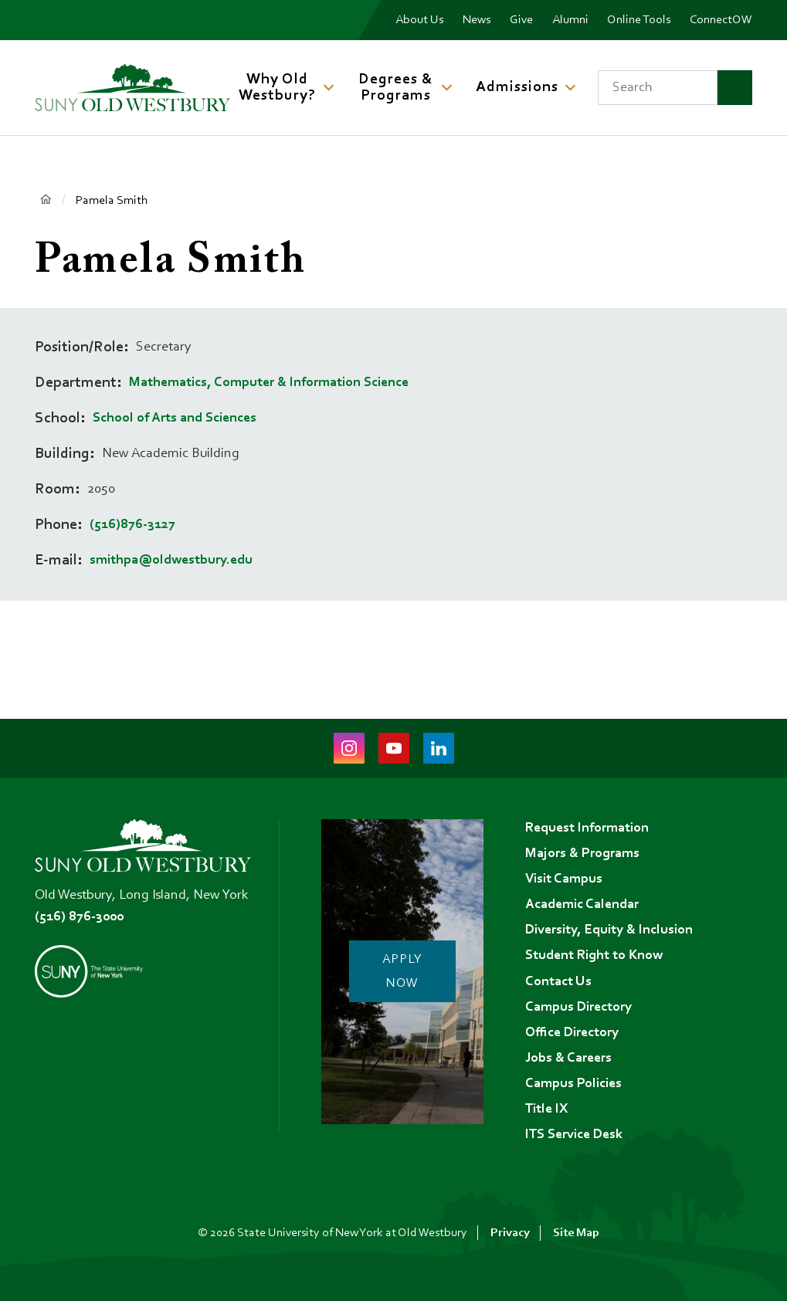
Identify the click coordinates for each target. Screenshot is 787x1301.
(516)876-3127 (132, 525)
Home (46, 199)
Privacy (510, 1233)
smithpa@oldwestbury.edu (171, 560)
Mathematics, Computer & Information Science (269, 383)
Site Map (576, 1233)
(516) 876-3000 (79, 910)
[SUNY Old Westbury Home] (132, 87)
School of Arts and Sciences (174, 418)
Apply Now (405, 969)
